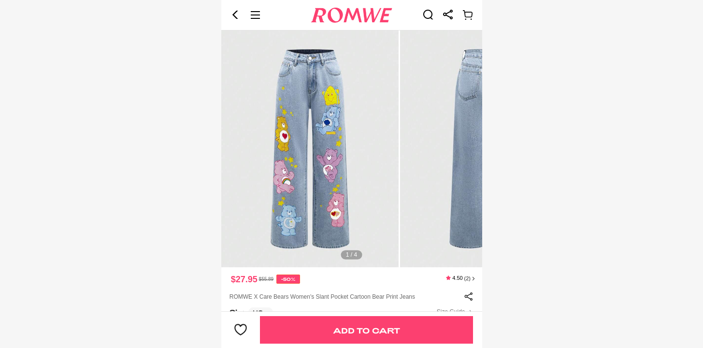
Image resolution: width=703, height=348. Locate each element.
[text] (351, 148)
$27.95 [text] (244, 279)
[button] (235, 15)
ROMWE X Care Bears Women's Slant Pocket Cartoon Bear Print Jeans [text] (322, 296)
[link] (428, 14)
